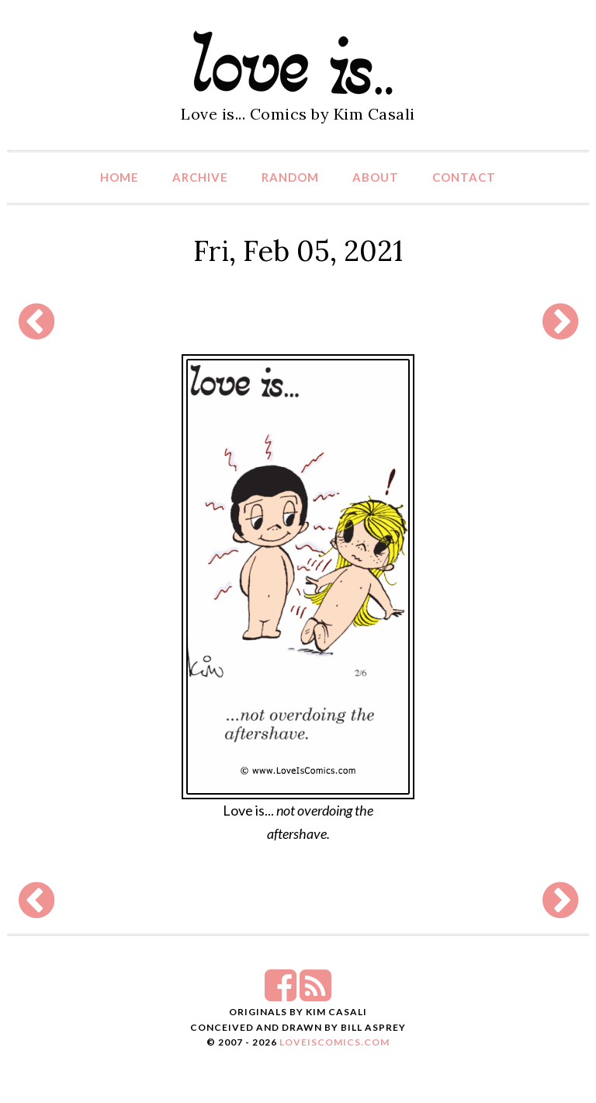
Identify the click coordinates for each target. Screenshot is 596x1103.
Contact (464, 177)
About (375, 177)
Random (290, 177)
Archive (200, 177)
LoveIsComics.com (334, 1042)
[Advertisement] (294, 321)
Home (119, 177)
